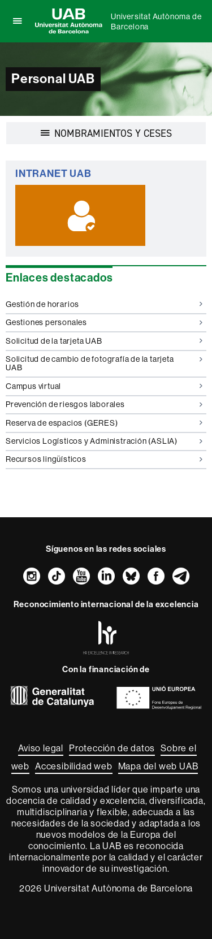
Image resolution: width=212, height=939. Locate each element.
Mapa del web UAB (158, 766)
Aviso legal (40, 748)
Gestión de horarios (104, 304)
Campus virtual (104, 386)
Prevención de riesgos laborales (104, 404)
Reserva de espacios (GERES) (104, 423)
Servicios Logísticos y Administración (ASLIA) (104, 441)
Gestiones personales (104, 322)
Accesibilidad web (74, 766)
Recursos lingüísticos (104, 459)
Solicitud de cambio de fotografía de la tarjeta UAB (104, 363)
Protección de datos (112, 748)
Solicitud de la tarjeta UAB (104, 341)
